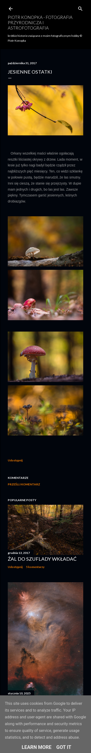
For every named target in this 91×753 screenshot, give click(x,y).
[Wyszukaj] (80, 7)
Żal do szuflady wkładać (42, 559)
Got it (63, 747)
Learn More (36, 747)
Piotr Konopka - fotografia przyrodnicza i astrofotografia (40, 23)
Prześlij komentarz (24, 484)
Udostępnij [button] (15, 460)
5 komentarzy (35, 567)
